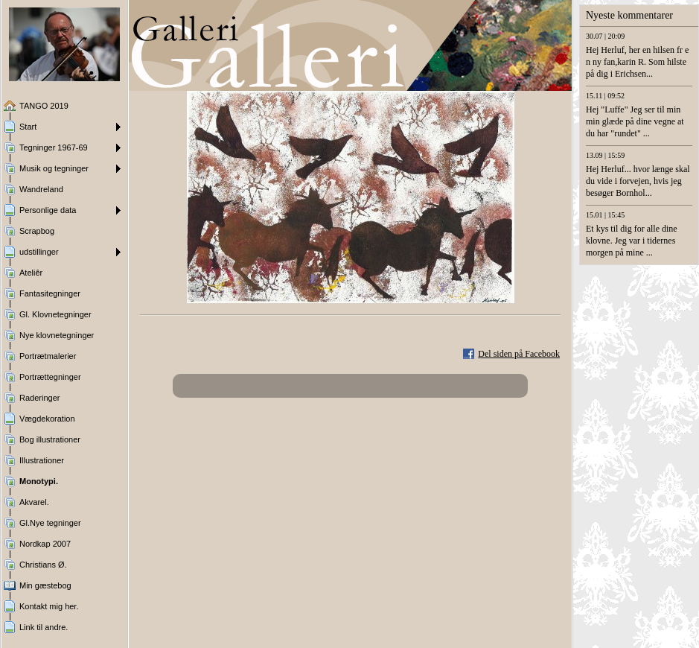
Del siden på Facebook (519, 354)
